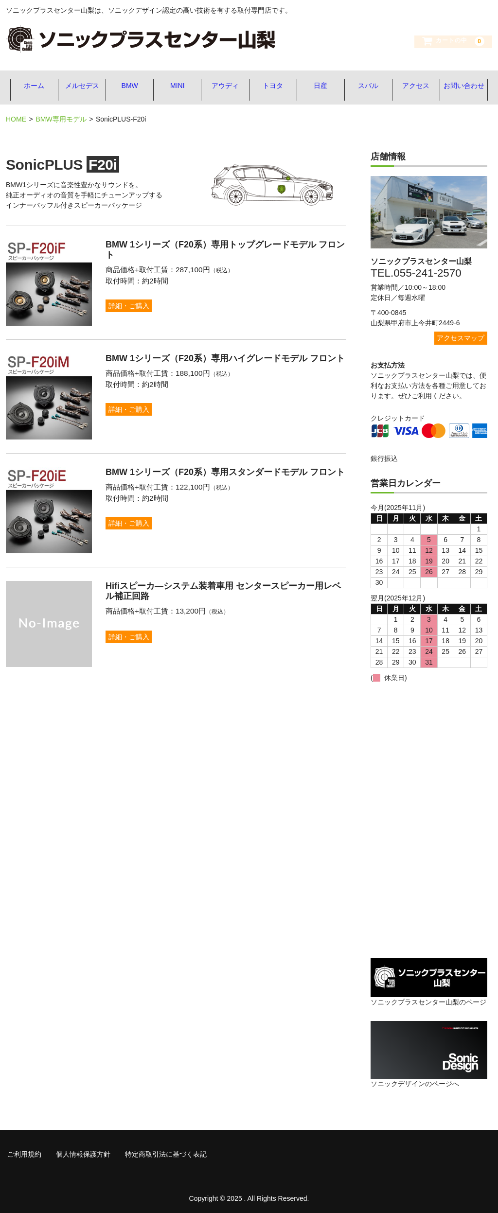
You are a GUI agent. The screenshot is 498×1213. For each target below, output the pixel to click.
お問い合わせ (467, 86)
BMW (127, 86)
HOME (16, 117)
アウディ (224, 86)
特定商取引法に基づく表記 (166, 1151)
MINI (176, 86)
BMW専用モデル (61, 117)
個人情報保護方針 (83, 1151)
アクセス (419, 86)
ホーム (30, 86)
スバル (370, 86)
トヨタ (273, 86)
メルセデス (79, 86)
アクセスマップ (460, 335)
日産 (322, 86)
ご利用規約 (24, 1151)
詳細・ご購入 (130, 303)
